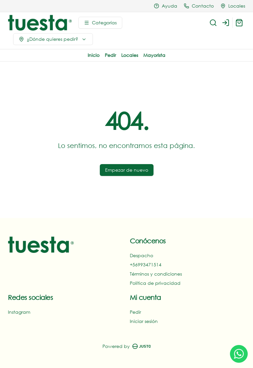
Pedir (110, 55)
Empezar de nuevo (126, 170)
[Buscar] (213, 23)
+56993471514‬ (145, 264)
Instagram (19, 312)
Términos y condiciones (156, 274)
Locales (129, 55)
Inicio (93, 55)
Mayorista (154, 55)
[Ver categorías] (100, 23)
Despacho (141, 255)
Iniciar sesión (144, 321)
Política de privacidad (155, 283)
